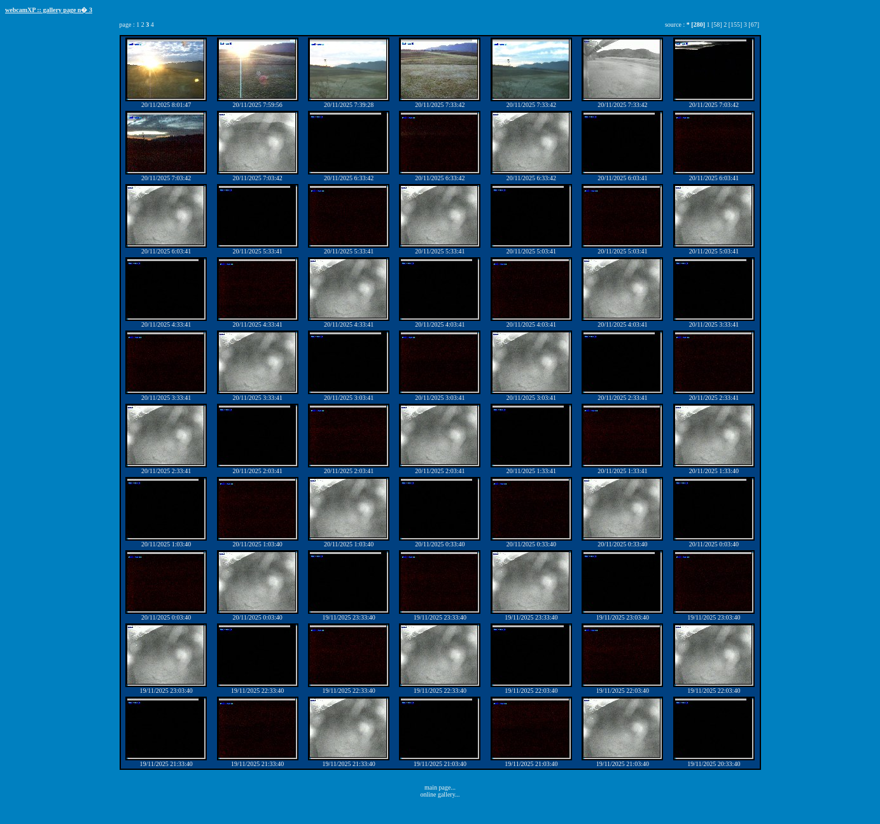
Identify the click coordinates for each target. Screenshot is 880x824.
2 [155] (732, 24)
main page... (440, 787)
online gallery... (439, 794)
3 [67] (751, 24)
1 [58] (714, 24)
